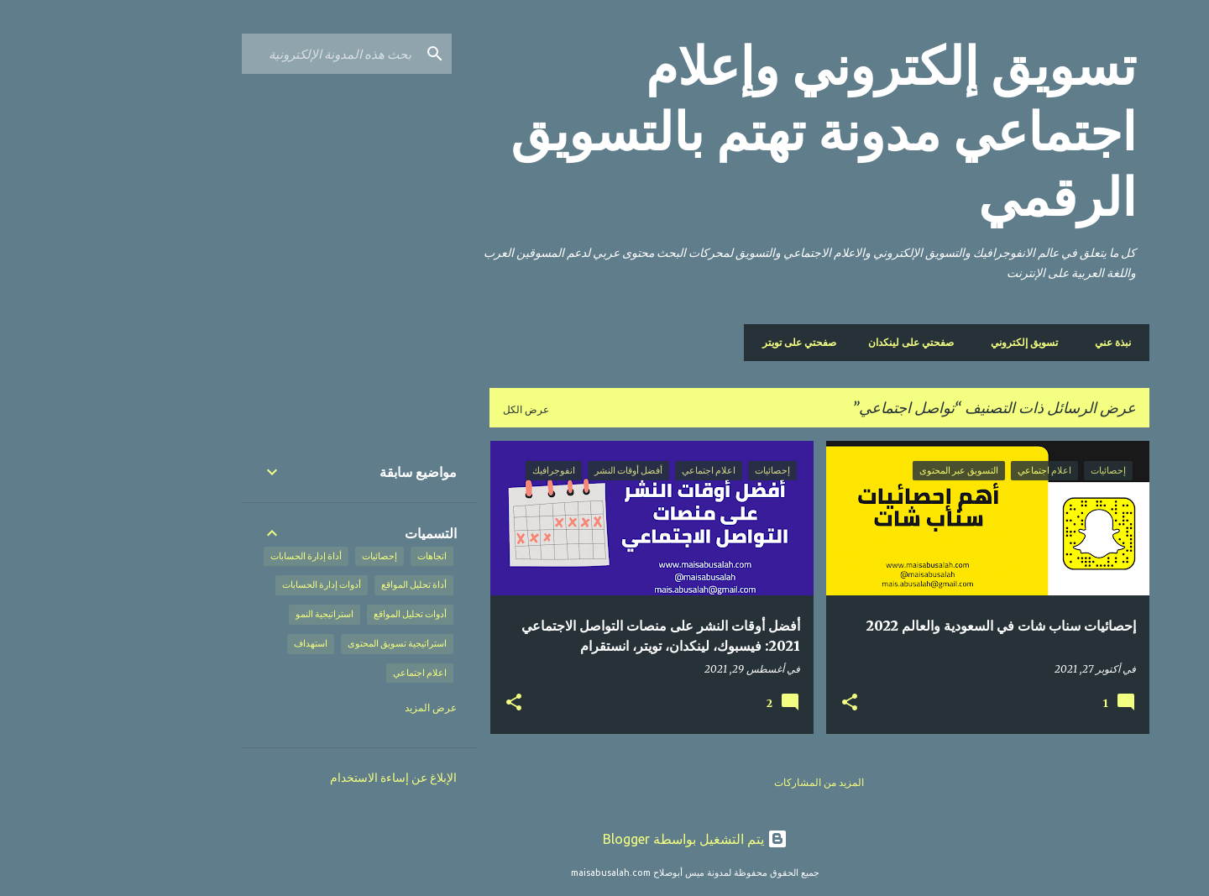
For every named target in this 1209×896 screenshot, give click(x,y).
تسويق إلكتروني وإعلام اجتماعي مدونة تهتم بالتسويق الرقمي (732, 132)
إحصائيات (288, 556)
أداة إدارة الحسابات (215, 556)
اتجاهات (341, 556)
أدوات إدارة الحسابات (230, 584)
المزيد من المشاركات (728, 782)
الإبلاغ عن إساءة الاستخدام (302, 777)
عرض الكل (435, 409)
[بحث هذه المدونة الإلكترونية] (239, 54)
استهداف (220, 643)
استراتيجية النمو (234, 614)
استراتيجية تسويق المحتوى (306, 643)
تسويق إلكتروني (938, 342)
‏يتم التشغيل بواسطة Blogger (604, 838)
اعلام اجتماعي (329, 673)
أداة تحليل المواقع (323, 584)
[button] (759, 703)
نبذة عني (1022, 342)
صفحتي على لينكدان (825, 342)
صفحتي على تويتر (714, 342)
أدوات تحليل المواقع (319, 614)
